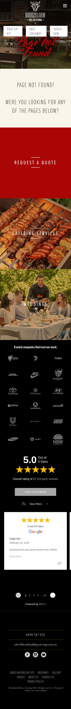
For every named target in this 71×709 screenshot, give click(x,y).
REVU (42, 604)
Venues (21, 677)
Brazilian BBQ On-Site (22, 673)
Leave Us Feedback (35, 492)
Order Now (58, 31)
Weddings (43, 673)
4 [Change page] (38, 595)
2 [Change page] (30, 595)
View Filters (35, 504)
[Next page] (52, 595)
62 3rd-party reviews (45, 478)
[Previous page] (18, 595)
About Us (33, 677)
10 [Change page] (44, 595)
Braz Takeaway (35, 31)
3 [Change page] (33, 595)
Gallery (56, 673)
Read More (15, 556)
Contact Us (48, 677)
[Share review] (60, 564)
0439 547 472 (12, 31)
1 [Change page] (25, 595)
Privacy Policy (35, 682)
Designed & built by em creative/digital (44, 689)
